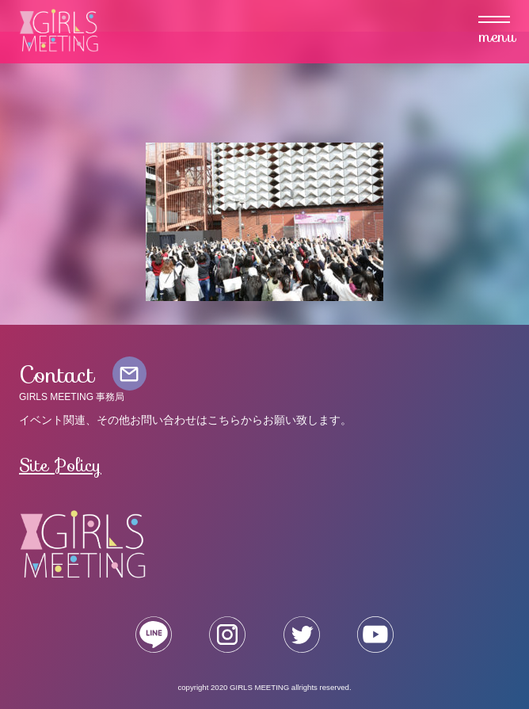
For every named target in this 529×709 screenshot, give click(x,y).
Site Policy (60, 465)
